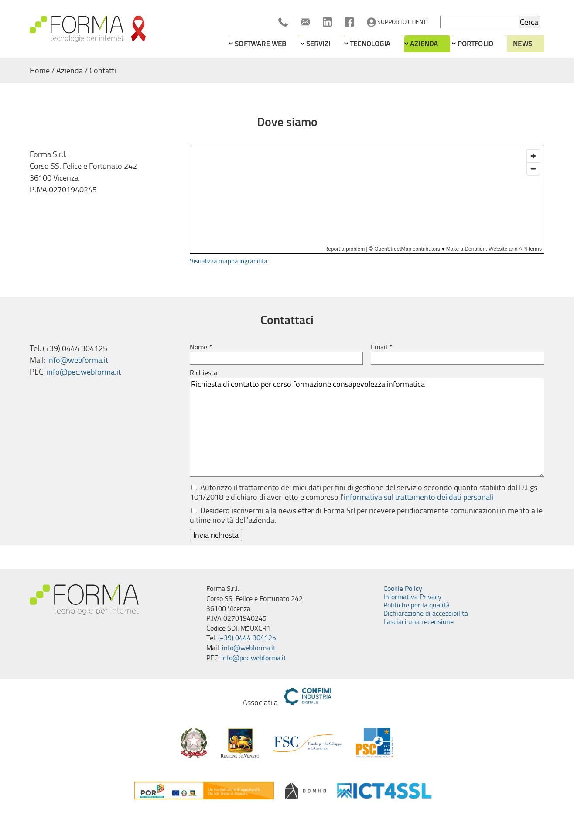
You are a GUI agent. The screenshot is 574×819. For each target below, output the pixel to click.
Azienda (424, 44)
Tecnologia (370, 44)
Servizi (318, 44)
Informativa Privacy (412, 597)
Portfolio (475, 44)
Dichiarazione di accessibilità (425, 613)
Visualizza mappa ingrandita (228, 261)
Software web (260, 44)
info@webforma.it (77, 360)
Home (40, 70)
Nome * (201, 347)
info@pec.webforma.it (84, 372)
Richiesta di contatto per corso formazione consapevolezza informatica (367, 427)
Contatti (102, 70)
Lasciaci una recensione (418, 622)
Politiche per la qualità (416, 605)
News (522, 44)
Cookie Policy (402, 588)
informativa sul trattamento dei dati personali (418, 497)
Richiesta (203, 373)
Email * (381, 347)
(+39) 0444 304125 (247, 638)
